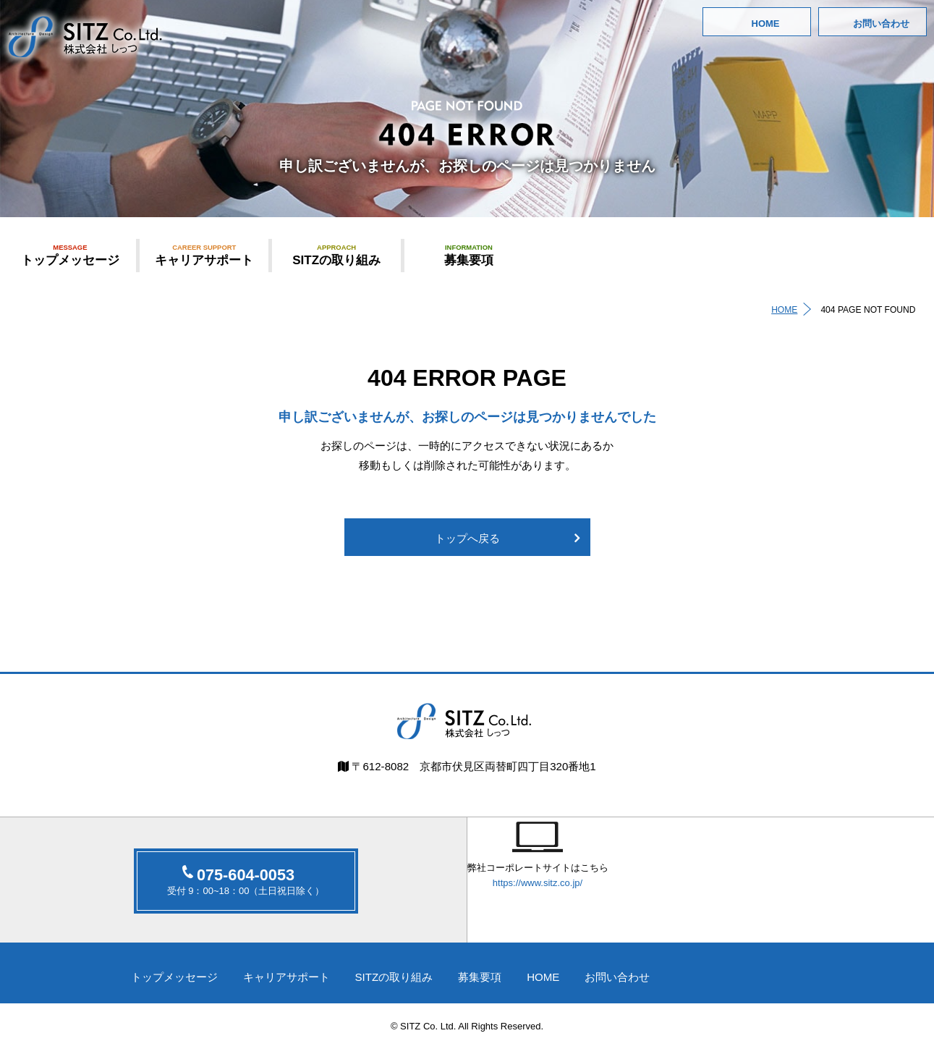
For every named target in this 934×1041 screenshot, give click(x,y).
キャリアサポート (204, 255)
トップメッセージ (70, 255)
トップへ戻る (467, 540)
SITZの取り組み (336, 255)
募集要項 (468, 255)
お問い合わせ (881, 23)
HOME (766, 23)
